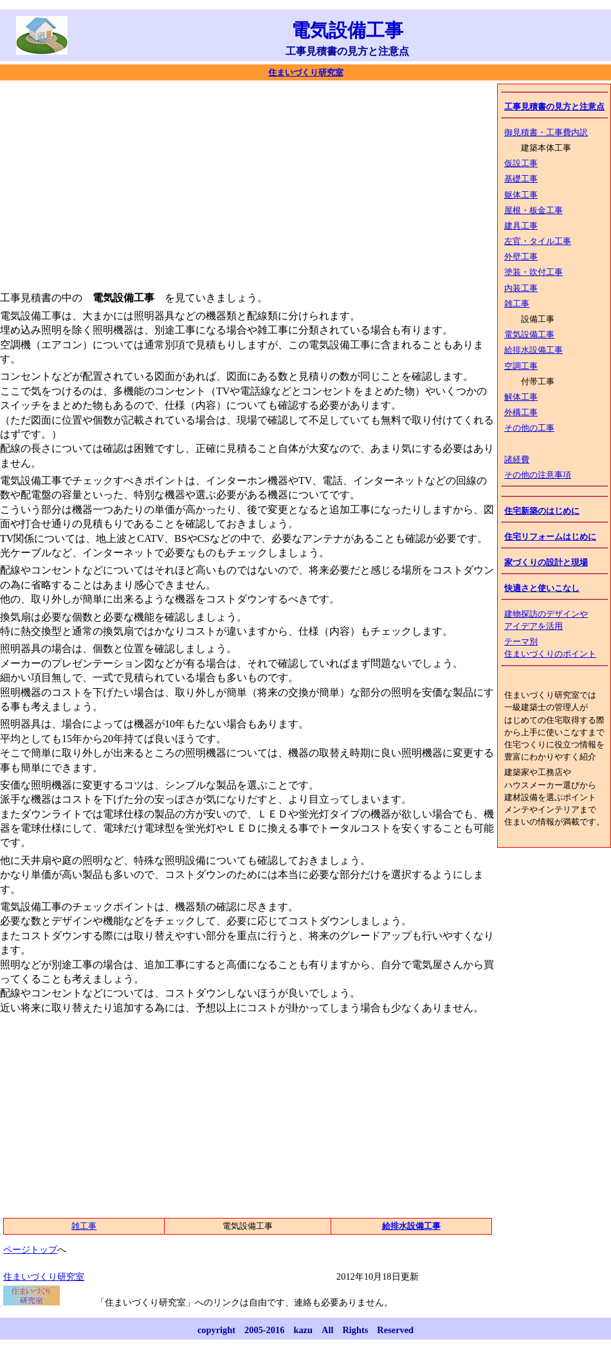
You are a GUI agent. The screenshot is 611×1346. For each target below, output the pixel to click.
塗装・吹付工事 (533, 272)
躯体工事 (521, 195)
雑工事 (516, 303)
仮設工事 (521, 163)
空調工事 (521, 366)
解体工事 (521, 397)
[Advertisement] (204, 183)
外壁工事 (521, 256)
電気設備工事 (529, 334)
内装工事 (521, 288)
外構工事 (521, 412)
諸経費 (516, 459)
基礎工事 (521, 178)
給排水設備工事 (533, 350)
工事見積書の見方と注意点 (554, 106)
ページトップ (30, 1249)
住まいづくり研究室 (305, 72)
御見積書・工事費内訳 (546, 132)
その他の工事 (529, 428)
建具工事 (521, 225)
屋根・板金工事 (533, 210)
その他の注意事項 (537, 475)
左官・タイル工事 (537, 241)
